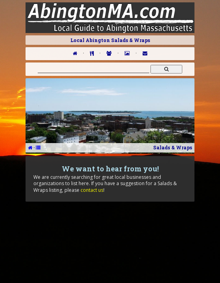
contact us (92, 190)
